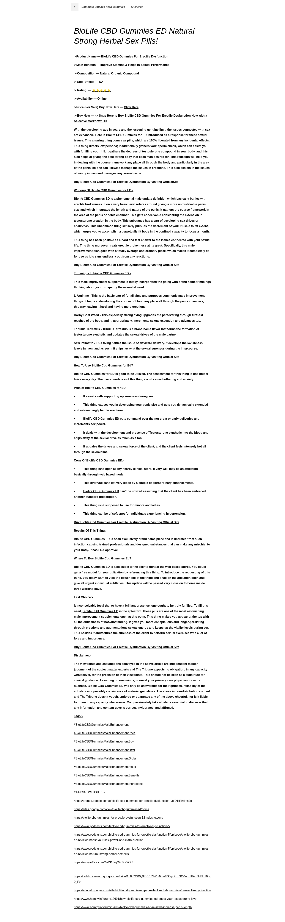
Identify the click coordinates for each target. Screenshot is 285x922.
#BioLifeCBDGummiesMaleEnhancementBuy (104, 741)
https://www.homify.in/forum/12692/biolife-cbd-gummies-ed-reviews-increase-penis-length (133, 907)
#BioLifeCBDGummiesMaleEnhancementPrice (105, 733)
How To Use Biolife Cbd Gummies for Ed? (103, 365)
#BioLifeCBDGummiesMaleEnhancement (101, 724)
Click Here (131, 107)
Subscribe (137, 6)
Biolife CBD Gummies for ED (126, 135)
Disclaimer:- (82, 655)
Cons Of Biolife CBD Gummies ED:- (99, 460)
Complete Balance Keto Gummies (103, 6)
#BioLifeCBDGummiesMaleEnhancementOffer (104, 750)
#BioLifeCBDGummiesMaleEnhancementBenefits (106, 775)
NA (101, 81)
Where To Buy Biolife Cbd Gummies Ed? (102, 558)
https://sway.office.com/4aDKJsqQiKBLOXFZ (103, 862)
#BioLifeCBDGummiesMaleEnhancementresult (105, 766)
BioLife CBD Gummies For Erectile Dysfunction (134, 56)
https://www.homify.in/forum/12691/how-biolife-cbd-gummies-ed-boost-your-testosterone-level (135, 898)
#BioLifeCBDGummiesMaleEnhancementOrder (105, 758)
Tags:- (78, 716)
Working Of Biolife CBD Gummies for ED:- (103, 190)
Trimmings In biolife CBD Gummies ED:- (102, 273)
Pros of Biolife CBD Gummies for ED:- (101, 387)
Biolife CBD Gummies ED (92, 198)
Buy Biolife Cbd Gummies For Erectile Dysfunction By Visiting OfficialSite (126, 181)
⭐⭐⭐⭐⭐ (101, 90)
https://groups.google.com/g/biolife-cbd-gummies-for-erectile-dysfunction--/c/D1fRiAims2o (133, 800)
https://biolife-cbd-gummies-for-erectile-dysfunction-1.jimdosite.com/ (118, 817)
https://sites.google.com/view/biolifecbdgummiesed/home (111, 809)
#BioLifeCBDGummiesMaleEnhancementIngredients (109, 783)
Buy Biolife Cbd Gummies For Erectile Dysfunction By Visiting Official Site (126, 264)
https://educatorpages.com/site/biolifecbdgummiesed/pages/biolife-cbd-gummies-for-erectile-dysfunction (142, 890)
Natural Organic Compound (119, 73)
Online (102, 98)
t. (74, 6)
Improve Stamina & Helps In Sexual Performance (134, 64)
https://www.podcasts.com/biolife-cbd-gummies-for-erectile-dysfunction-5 (122, 826)
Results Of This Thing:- (90, 530)
